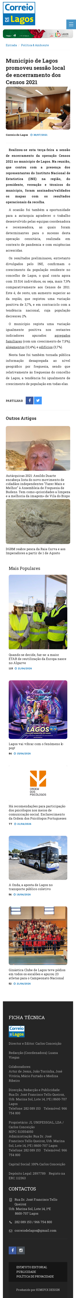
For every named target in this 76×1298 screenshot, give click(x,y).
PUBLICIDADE (26, 1272)
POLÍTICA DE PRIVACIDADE (35, 1276)
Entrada (11, 45)
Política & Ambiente (35, 45)
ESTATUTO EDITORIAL (31, 1267)
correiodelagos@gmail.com (35, 1230)
